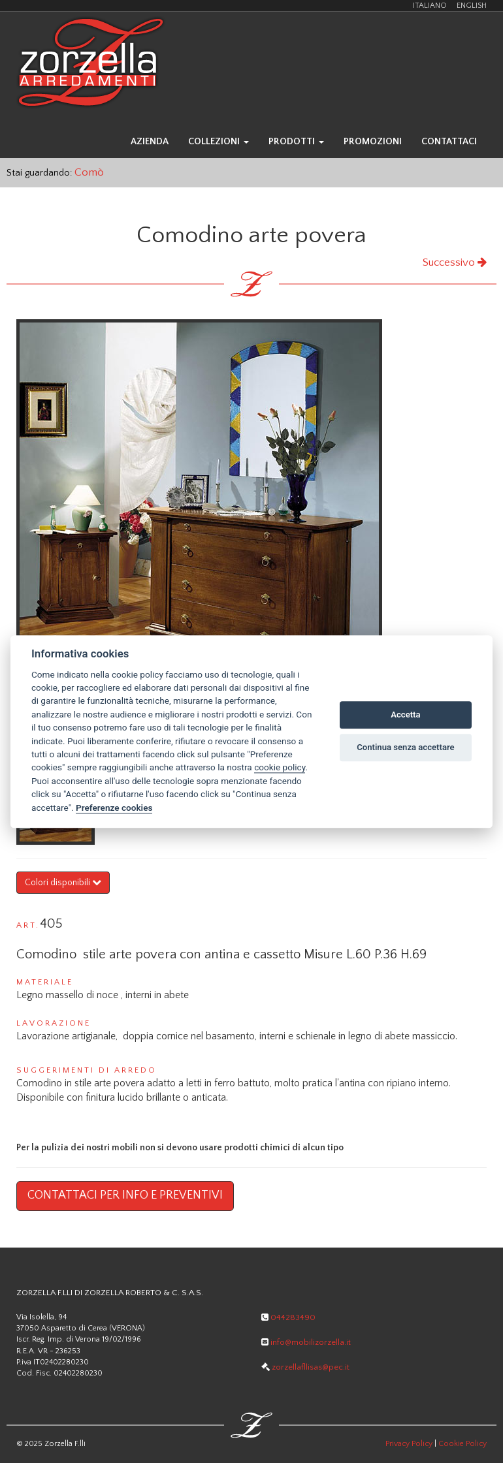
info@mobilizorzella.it (306, 1342)
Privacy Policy (408, 1443)
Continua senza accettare (405, 748)
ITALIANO (430, 5)
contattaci (449, 141)
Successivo (455, 262)
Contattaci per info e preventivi (125, 1195)
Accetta (405, 715)
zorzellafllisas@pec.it (305, 1367)
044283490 (288, 1317)
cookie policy (279, 768)
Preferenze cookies (114, 807)
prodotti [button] (296, 141)
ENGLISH (472, 5)
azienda (150, 141)
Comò (89, 172)
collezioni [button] (218, 141)
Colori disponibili (63, 882)
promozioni (373, 141)
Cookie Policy (462, 1443)
